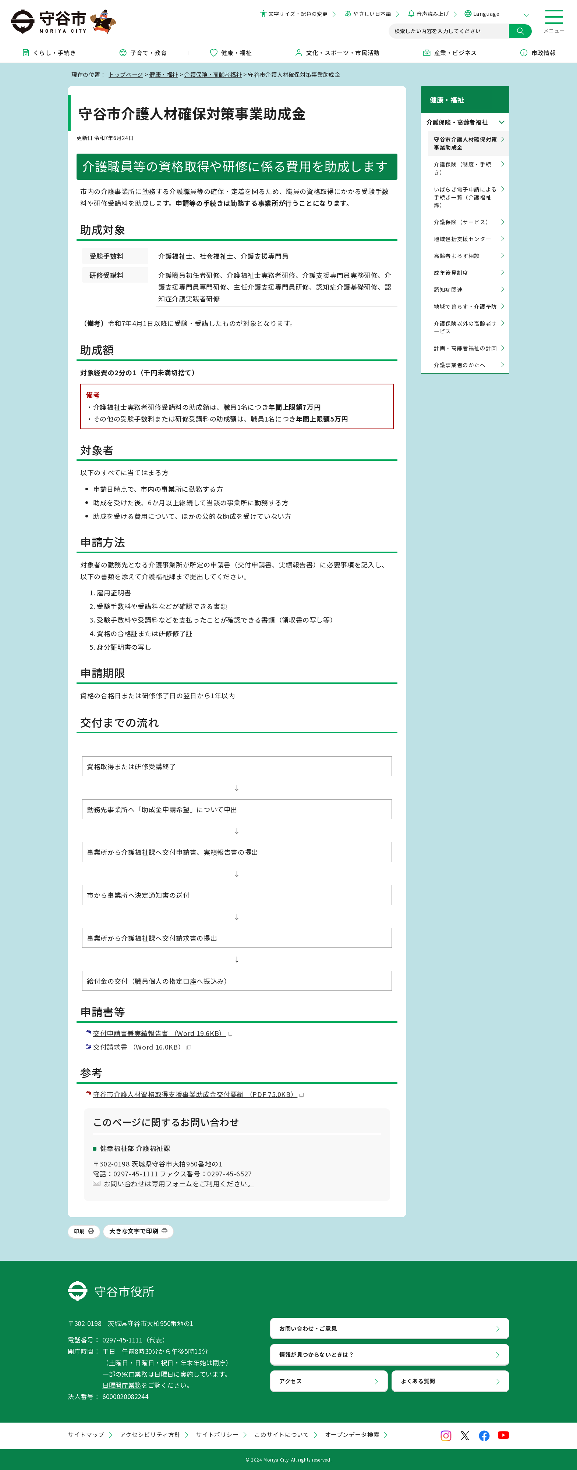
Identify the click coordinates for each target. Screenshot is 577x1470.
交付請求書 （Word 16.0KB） (142, 1046)
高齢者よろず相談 (457, 247)
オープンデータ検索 (352, 1434)
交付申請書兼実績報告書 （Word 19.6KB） (162, 1033)
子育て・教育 (142, 52)
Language (486, 13)
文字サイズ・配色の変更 (298, 13)
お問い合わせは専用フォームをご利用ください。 (179, 1183)
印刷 (79, 1231)
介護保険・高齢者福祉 (213, 74)
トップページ (126, 74)
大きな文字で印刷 (133, 1230)
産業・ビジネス (449, 52)
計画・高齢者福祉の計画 (465, 339)
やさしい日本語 (372, 13)
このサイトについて (281, 1434)
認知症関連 (448, 281)
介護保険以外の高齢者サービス (465, 318)
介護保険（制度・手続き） (462, 160)
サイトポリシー (217, 1434)
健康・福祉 (230, 52)
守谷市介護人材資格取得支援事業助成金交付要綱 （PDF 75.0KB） (198, 1094)
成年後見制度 (451, 264)
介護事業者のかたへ (460, 356)
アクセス (290, 1381)
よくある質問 (418, 1381)
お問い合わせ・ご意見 (308, 1328)
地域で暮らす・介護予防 (465, 297)
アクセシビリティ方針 (150, 1434)
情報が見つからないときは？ (316, 1354)
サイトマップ (86, 1434)
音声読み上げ (433, 13)
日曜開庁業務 (121, 1385)
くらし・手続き (48, 52)
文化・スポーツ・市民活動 (337, 52)
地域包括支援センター (462, 230)
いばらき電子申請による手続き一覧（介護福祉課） (465, 188)
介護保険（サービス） (462, 213)
